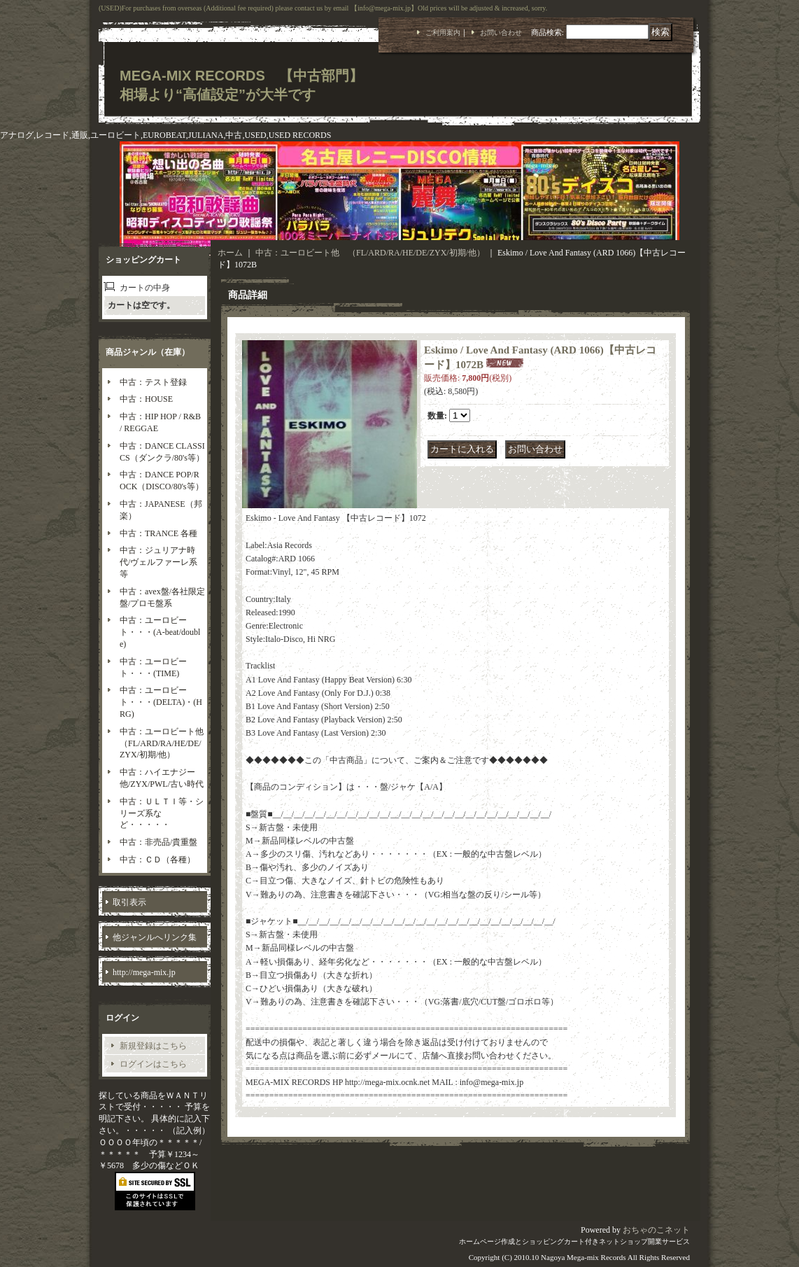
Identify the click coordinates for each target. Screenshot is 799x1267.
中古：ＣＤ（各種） (157, 859)
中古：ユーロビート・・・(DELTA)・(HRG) (161, 702)
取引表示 (129, 902)
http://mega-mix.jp (144, 972)
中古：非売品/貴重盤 (158, 842)
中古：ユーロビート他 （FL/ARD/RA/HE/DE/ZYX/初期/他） (166, 743)
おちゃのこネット (656, 1230)
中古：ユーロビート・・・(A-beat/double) (160, 632)
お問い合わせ (501, 32)
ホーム (230, 253)
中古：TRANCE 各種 (158, 533)
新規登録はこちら (153, 1046)
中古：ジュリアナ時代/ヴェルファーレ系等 (158, 562)
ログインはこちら (153, 1064)
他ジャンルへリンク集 (155, 937)
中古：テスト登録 (153, 382)
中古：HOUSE (146, 399)
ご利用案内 (442, 32)
